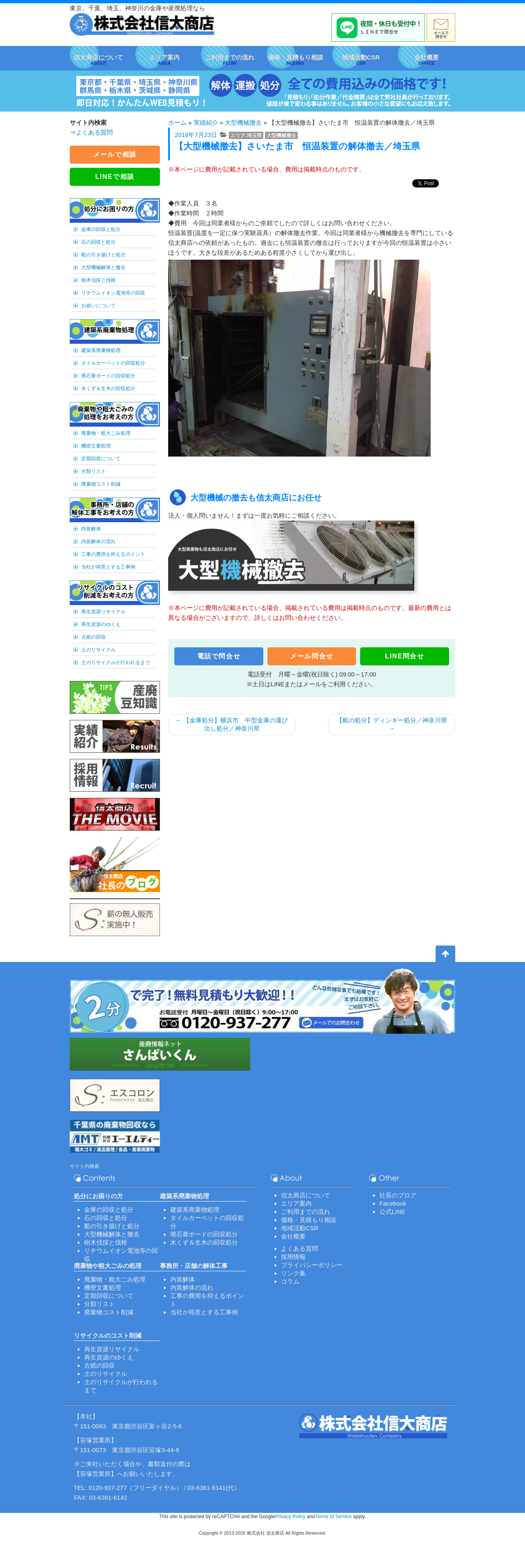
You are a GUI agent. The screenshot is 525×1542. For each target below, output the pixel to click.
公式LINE (392, 1211)
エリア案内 (296, 1203)
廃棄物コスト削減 (101, 484)
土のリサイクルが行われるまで (115, 662)
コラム (290, 1281)
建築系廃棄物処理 (101, 350)
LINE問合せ (405, 656)
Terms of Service (333, 1516)
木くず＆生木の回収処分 (108, 388)
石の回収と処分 (98, 242)
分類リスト (93, 471)
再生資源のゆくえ (101, 624)
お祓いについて (98, 305)
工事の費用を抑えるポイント (113, 554)
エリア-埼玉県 (246, 135)
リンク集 (293, 1273)
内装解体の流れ (98, 541)
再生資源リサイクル (103, 612)
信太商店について (305, 1195)
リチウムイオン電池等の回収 (113, 293)
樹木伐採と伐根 (98, 280)
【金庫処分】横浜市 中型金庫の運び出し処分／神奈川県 (232, 724)
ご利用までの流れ (305, 1211)
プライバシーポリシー (311, 1264)
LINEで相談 (115, 176)
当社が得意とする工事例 (108, 567)
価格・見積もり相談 (308, 1219)
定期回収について (101, 458)
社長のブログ (397, 1195)
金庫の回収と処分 (101, 229)
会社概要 (293, 1236)
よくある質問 (94, 132)
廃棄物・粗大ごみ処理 (105, 433)
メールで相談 (115, 154)
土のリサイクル (98, 650)
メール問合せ (311, 656)
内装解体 (91, 529)
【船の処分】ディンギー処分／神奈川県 (391, 724)
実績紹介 (206, 122)
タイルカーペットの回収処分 (113, 363)
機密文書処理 (96, 446)
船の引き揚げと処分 (103, 255)
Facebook (392, 1203)
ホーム (177, 122)
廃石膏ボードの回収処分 (108, 376)
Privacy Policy (290, 1516)
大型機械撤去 (243, 122)
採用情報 (293, 1256)
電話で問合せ (219, 656)
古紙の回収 (93, 637)
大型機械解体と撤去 (103, 267)
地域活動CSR (300, 1227)
